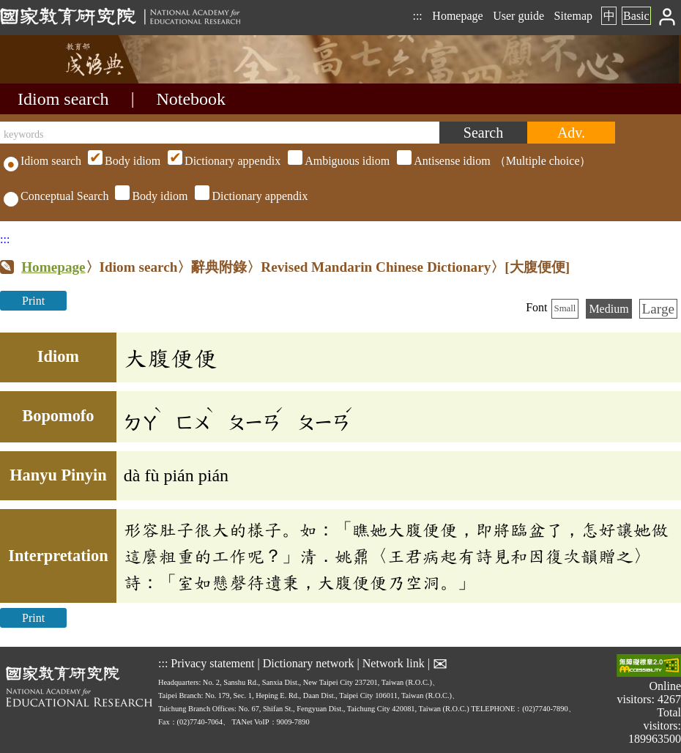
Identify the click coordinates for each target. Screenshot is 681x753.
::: (417, 16)
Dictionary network (308, 663)
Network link (393, 663)
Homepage (457, 16)
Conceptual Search (56, 196)
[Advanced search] (571, 133)
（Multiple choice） (337, 161)
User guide (518, 16)
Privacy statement (212, 663)
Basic (636, 16)
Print (33, 300)
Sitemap (573, 16)
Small (565, 308)
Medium (608, 309)
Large (658, 308)
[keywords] (219, 133)
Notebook (191, 98)
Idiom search (63, 98)
